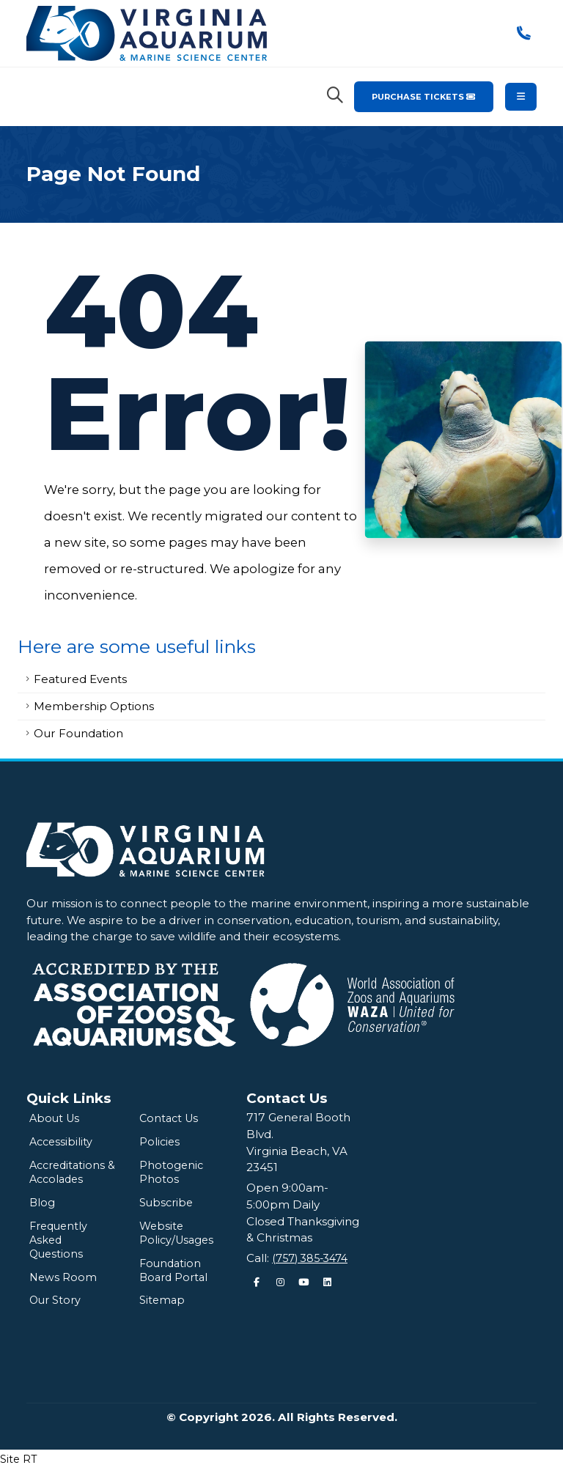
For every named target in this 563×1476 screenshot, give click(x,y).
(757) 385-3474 (314, 1258)
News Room (63, 1284)
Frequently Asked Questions (60, 1244)
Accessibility (62, 1143)
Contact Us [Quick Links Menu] (287, 1098)
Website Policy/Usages (178, 1237)
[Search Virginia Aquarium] (334, 95)
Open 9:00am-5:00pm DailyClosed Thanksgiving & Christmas (302, 1212)
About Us (55, 1119)
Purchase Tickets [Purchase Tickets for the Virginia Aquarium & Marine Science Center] (424, 97)
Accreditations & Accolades (69, 1174)
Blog (42, 1206)
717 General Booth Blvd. (298, 1125)
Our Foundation (78, 733)
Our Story (56, 1307)
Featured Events (80, 679)
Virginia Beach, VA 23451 (296, 1159)
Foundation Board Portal (175, 1276)
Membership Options (94, 706)
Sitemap (163, 1307)
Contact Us (170, 1119)
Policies (160, 1143)
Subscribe (167, 1206)
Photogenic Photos (172, 1174)
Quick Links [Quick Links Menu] (68, 1098)
